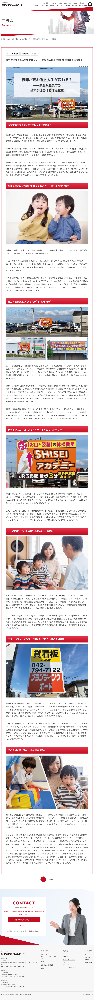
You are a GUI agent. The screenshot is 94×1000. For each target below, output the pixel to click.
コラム (64, 962)
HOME (3, 39)
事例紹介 (52, 5)
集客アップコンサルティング (48, 956)
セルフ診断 (66, 965)
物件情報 (87, 957)
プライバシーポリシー (87, 994)
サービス (37, 5)
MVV (64, 954)
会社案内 (46, 3)
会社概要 (65, 956)
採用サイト (83, 3)
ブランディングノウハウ (69, 967)
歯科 (35, 54)
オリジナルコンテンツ (65, 3)
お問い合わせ (88, 962)
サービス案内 (44, 951)
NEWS (54, 3)
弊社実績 (26, 54)
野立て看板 (45, 5)
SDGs (75, 3)
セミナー (59, 5)
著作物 (87, 959)
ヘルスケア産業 (13, 54)
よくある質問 (83, 5)
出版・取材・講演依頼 (70, 5)
